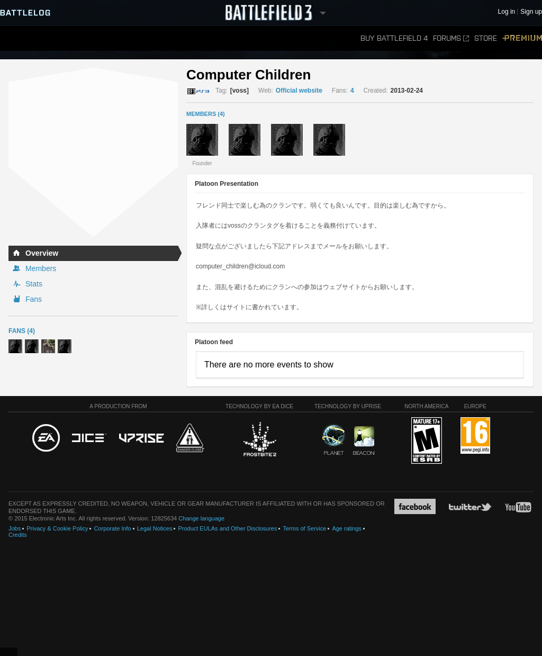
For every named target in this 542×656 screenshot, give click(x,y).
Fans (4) (21, 331)
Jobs (14, 528)
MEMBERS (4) (205, 114)
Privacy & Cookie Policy (57, 528)
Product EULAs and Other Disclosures (227, 528)
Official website (299, 90)
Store (485, 38)
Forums (451, 38)
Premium (522, 38)
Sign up (531, 11)
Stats (33, 284)
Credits (17, 535)
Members (40, 268)
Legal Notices (155, 528)
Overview (41, 253)
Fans (33, 299)
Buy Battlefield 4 (394, 38)
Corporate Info (112, 528)
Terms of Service (304, 528)
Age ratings (347, 528)
